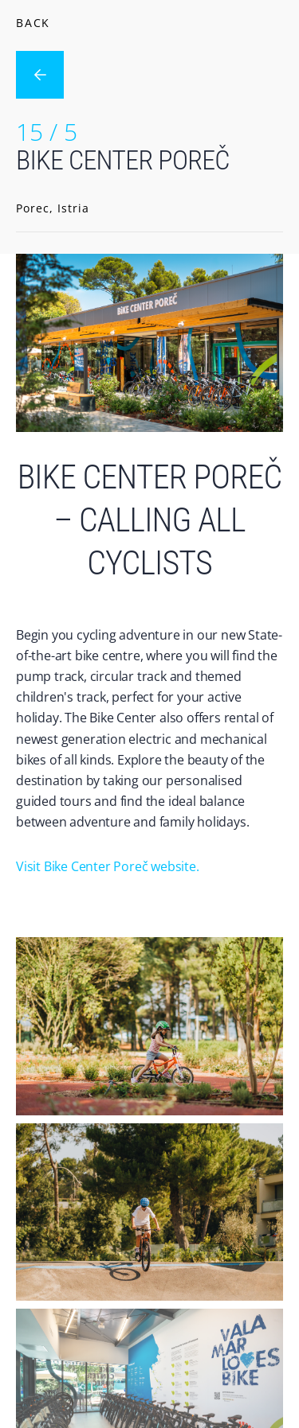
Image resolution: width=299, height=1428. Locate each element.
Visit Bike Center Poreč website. (107, 866)
